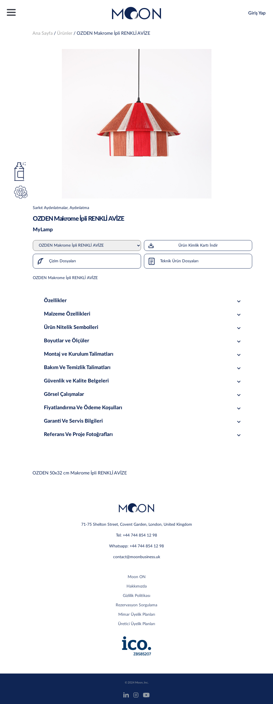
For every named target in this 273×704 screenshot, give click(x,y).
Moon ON (137, 577)
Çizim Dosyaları (54, 261)
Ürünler (64, 33)
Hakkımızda (137, 586)
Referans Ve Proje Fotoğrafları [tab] (143, 434)
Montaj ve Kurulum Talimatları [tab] (143, 354)
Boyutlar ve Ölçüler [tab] (143, 341)
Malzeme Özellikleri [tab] (143, 314)
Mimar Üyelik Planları (136, 615)
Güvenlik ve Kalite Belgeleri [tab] (143, 381)
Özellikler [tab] (143, 301)
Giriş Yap (257, 13)
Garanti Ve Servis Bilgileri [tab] (143, 421)
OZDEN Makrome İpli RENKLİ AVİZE (113, 33)
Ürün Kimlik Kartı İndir (183, 245)
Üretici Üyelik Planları (136, 624)
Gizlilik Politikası (136, 596)
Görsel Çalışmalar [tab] (143, 394)
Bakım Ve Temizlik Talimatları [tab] (143, 368)
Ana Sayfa (42, 33)
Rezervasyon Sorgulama (136, 605)
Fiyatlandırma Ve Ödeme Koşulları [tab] (143, 408)
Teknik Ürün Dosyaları (171, 261)
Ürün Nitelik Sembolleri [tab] (143, 327)
